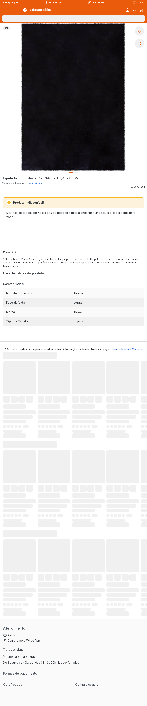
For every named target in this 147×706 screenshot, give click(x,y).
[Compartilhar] (139, 43)
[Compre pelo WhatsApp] (54, 2)
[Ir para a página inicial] (37, 10)
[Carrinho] (141, 10)
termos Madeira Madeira (127, 349)
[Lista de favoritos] (134, 10)
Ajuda (11, 635)
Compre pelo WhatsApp (24, 640)
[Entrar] (127, 10)
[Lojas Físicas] (138, 2)
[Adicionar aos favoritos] (139, 31)
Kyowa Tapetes (34, 183)
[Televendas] (97, 2)
